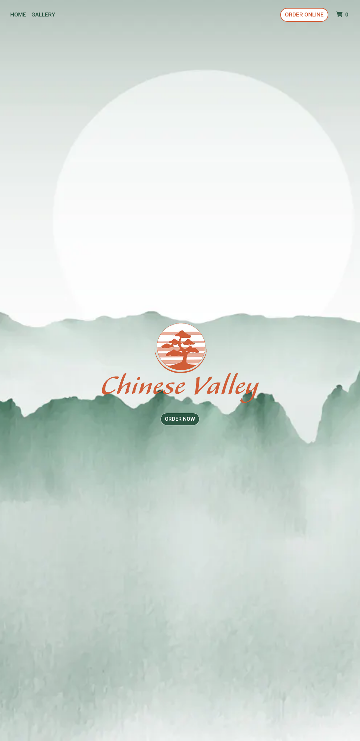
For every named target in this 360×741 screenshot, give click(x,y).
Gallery (43, 14)
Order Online (304, 14)
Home (18, 14)
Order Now (180, 419)
